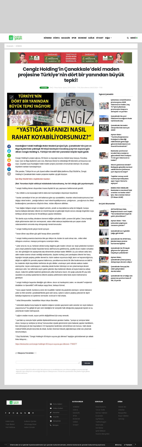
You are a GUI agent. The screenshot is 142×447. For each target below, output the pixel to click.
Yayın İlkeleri (10, 424)
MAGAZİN (65, 38)
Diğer (107, 38)
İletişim (54, 425)
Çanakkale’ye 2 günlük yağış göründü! (120, 232)
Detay (118, 445)
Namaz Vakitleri (101, 413)
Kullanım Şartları (30, 421)
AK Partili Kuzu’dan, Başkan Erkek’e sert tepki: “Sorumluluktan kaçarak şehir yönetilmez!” (121, 212)
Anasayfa (10, 46)
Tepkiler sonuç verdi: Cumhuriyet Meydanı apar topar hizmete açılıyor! (120, 179)
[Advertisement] (71, 16)
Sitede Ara (122, 407)
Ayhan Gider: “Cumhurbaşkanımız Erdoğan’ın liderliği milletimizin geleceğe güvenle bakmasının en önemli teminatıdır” (120, 140)
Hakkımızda (10, 421)
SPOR (74, 38)
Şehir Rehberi (100, 431)
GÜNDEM (48, 38)
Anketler (121, 410)
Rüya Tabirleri (123, 416)
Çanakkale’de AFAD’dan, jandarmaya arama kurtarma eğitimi (121, 241)
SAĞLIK (91, 38)
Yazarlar (54, 412)
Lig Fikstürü (100, 419)
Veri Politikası (10, 427)
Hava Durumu (101, 407)
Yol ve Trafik (100, 410)
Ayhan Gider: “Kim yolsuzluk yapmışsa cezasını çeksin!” (119, 223)
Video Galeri (56, 408)
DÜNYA (56, 38)
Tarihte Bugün (101, 422)
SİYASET (99, 38)
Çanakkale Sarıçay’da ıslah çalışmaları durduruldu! (120, 268)
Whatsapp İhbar (30, 424)
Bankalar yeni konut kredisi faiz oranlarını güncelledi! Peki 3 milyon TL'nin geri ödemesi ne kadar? (121, 155)
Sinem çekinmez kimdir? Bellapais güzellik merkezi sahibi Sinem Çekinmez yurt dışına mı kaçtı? (121, 168)
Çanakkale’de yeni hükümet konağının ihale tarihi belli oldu (121, 118)
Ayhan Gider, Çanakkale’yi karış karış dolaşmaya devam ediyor (121, 259)
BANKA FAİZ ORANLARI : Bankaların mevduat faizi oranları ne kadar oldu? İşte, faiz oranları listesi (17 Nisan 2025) (121, 192)
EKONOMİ (82, 38)
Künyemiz (55, 421)
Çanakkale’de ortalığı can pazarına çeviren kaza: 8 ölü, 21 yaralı (121, 278)
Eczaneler (99, 416)
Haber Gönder (29, 427)
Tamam (128, 445)
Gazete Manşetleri (102, 434)
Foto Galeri (56, 404)
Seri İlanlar (99, 428)
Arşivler (54, 417)
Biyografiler (122, 413)
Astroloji (121, 419)
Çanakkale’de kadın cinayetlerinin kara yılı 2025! (120, 127)
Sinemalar (99, 425)
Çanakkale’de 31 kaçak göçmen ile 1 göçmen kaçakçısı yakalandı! (120, 250)
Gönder (87, 363)
